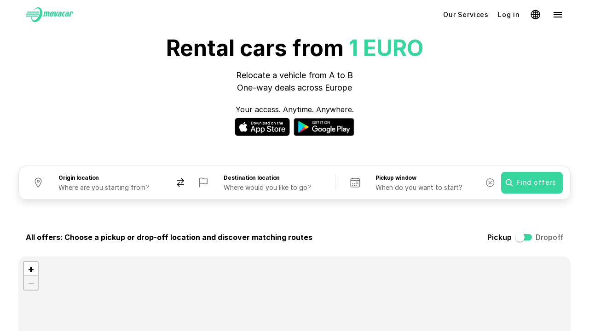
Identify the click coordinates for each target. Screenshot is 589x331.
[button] (31, 269)
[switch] (526, 237)
